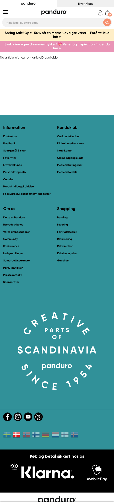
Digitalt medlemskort (70, 143)
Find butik (9, 143)
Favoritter (9, 157)
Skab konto (64, 150)
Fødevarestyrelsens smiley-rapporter (27, 193)
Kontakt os (10, 136)
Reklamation (65, 246)
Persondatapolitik (14, 172)
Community (10, 239)
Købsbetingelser (67, 253)
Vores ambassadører (16, 231)
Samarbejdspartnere (16, 260)
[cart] (107, 12)
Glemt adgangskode (70, 157)
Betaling (62, 217)
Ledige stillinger (13, 253)
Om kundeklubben (68, 136)
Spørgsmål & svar (14, 150)
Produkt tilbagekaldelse (18, 186)
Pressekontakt (12, 274)
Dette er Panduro (14, 217)
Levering (62, 224)
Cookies (8, 179)
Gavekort (63, 260)
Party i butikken (13, 267)
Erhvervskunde (12, 165)
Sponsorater (11, 282)
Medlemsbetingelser (69, 165)
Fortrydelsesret (67, 231)
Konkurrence (11, 246)
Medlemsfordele (67, 172)
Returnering (64, 239)
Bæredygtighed (13, 224)
